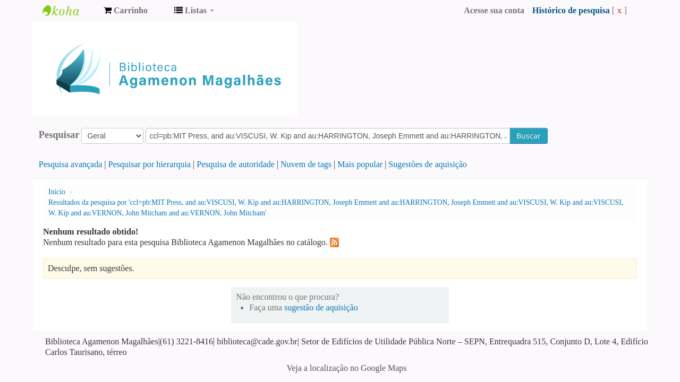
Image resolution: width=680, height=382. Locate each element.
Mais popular (359, 164)
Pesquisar (59, 134)
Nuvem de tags (306, 164)
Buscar (528, 136)
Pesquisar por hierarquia (149, 164)
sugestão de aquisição (321, 307)
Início (56, 192)
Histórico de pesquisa (571, 10)
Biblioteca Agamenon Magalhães (69, 10)
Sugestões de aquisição (427, 164)
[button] (126, 10)
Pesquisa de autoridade (236, 164)
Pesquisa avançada (71, 164)
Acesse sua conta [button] (494, 10)
